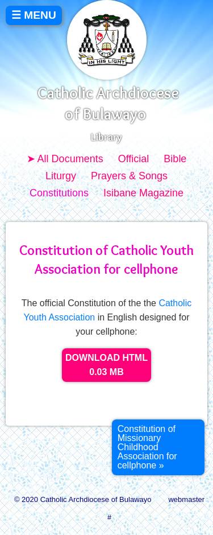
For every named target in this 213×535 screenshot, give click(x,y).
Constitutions (59, 193)
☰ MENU (33, 15)
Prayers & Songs (129, 176)
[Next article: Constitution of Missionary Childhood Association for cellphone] (158, 447)
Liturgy (60, 176)
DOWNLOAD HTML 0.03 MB (106, 365)
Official (133, 158)
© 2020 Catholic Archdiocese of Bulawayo (83, 499)
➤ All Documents (65, 158)
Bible (175, 158)
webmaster (186, 499)
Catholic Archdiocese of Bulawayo (108, 103)
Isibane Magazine (143, 193)
